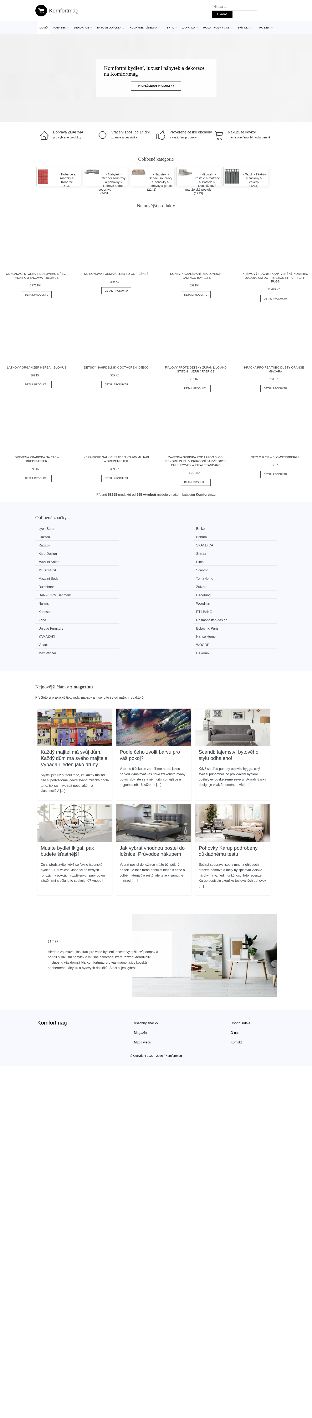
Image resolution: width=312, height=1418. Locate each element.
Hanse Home (236, 575)
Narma (169, 560)
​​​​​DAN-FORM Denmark (57, 560)
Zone (168, 568)
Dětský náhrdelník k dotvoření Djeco (116, 367)
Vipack (46, 583)
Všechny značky (146, 953)
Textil (169, 27)
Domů (44, 27)
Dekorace (81, 27)
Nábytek (59, 27)
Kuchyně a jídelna (143, 27)
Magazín (140, 962)
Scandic (232, 544)
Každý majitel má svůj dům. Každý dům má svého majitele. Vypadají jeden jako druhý (75, 688)
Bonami (232, 528)
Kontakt (236, 972)
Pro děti (263, 27)
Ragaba (46, 536)
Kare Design (173, 536)
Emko (106, 528)
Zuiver (231, 552)
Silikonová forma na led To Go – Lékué (116, 273)
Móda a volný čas (216, 27)
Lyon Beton (49, 528)
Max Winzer (173, 583)
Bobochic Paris (113, 575)
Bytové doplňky (109, 27)
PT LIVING (110, 568)
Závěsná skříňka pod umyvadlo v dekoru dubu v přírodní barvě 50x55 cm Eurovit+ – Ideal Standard (195, 461)
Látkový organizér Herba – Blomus (36, 367)
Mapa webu (142, 972)
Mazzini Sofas (51, 544)
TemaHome (110, 552)
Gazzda (170, 528)
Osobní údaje (240, 953)
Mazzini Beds (50, 552)
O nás (235, 962)
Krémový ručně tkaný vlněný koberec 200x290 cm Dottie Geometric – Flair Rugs (275, 277)
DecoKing (109, 560)
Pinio (106, 544)
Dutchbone (172, 552)
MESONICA (173, 544)
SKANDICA (110, 536)
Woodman (234, 560)
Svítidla (243, 27)
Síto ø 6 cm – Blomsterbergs (275, 457)
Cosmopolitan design (241, 568)
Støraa (231, 536)
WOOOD (109, 583)
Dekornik (233, 583)
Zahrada (188, 27)
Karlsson (47, 568)
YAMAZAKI (172, 575)
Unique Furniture (53, 575)
